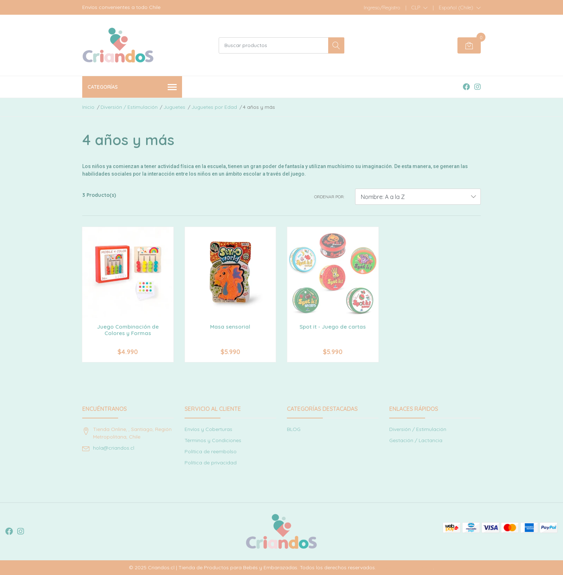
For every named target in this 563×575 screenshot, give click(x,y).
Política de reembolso (211, 451)
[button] (419, 7)
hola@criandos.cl (113, 448)
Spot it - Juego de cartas (332, 326)
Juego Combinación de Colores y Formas (128, 330)
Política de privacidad (211, 462)
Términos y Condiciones (213, 440)
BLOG (294, 429)
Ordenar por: (329, 196)
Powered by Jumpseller (405, 567)
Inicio (88, 107)
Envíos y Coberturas (208, 429)
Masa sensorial (230, 326)
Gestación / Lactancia (415, 440)
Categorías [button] (132, 87)
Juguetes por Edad (214, 107)
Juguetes (174, 107)
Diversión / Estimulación (129, 107)
